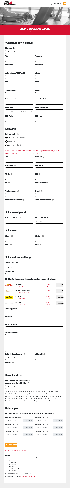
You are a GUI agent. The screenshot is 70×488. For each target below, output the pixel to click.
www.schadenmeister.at (22, 292)
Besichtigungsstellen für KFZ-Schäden (16, 450)
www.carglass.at (20, 286)
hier (52, 401)
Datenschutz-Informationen (28, 476)
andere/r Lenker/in (15, 145)
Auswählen (60, 285)
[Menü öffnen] (64, 3)
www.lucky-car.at (20, 298)
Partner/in (12, 141)
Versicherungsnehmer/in (17, 137)
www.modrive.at (20, 304)
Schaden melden (11, 445)
